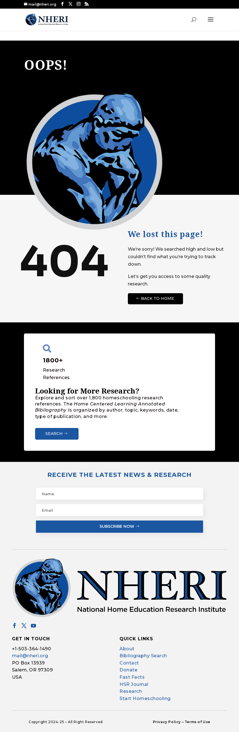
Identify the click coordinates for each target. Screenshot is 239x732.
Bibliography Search (143, 655)
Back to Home (157, 298)
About (127, 648)
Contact (129, 663)
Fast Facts (132, 677)
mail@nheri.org (30, 655)
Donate (128, 670)
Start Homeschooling (145, 698)
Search (54, 433)
